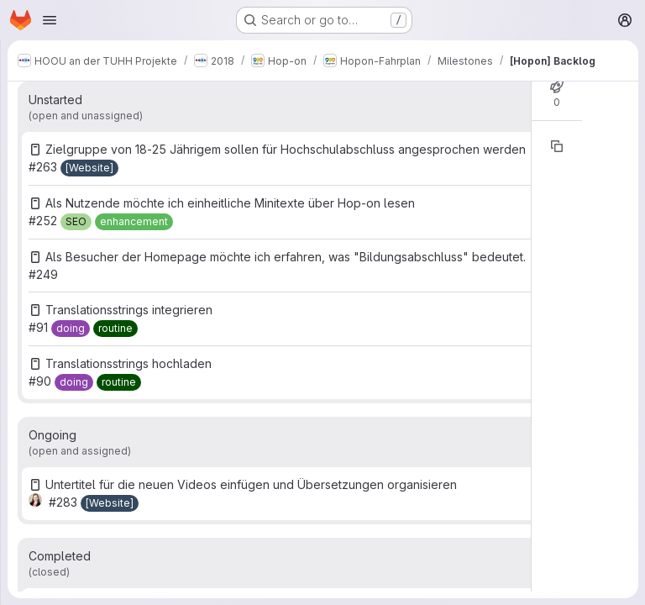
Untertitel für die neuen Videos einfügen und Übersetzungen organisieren (251, 484)
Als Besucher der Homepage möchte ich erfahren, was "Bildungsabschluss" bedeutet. (285, 257)
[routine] (115, 328)
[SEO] (76, 221)
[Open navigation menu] (49, 20)
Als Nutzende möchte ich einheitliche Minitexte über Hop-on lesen (230, 203)
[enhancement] (134, 221)
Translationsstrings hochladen (128, 363)
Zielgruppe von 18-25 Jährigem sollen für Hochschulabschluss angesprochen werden (285, 149)
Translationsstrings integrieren (128, 309)
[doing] (70, 328)
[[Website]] (89, 168)
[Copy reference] (557, 146)
